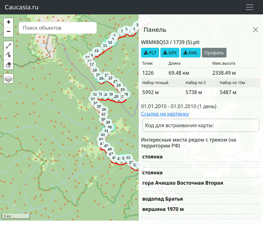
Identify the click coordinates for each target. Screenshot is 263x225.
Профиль (214, 53)
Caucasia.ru (22, 7)
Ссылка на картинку (165, 113)
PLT (150, 53)
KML (190, 53)
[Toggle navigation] (249, 7)
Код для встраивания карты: (179, 125)
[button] (8, 23)
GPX (170, 53)
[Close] (256, 30)
